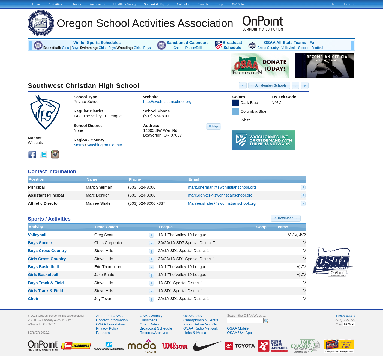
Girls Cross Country (47, 259)
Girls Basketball (43, 274)
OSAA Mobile (238, 328)
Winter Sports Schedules (97, 42)
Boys (75, 48)
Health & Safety (124, 4)
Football (317, 48)
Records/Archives (154, 333)
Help (335, 4)
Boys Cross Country (47, 250)
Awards (202, 4)
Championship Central (201, 320)
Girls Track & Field (45, 291)
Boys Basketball (43, 267)
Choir (33, 298)
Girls (65, 48)
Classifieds (148, 320)
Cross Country (268, 48)
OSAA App (239, 333)
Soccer (303, 48)
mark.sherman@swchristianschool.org (222, 187)
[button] (243, 85)
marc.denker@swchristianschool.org (220, 195)
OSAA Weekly (151, 316)
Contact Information (112, 320)
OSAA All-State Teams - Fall (290, 42)
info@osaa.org (345, 315)
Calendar (183, 4)
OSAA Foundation (110, 324)
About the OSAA (109, 316)
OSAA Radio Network (200, 328)
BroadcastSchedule (232, 45)
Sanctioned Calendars (188, 42)
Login (349, 4)
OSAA (192, 316)
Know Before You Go (200, 324)
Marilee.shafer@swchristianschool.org (222, 203)
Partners (103, 333)
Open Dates (149, 324)
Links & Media (194, 333)
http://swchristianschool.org (167, 101)
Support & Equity (156, 4)
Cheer (177, 48)
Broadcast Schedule (156, 328)
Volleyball (288, 48)
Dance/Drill (193, 48)
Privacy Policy (107, 328)
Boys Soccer (40, 243)
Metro (79, 145)
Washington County (104, 145)
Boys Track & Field (46, 283)
